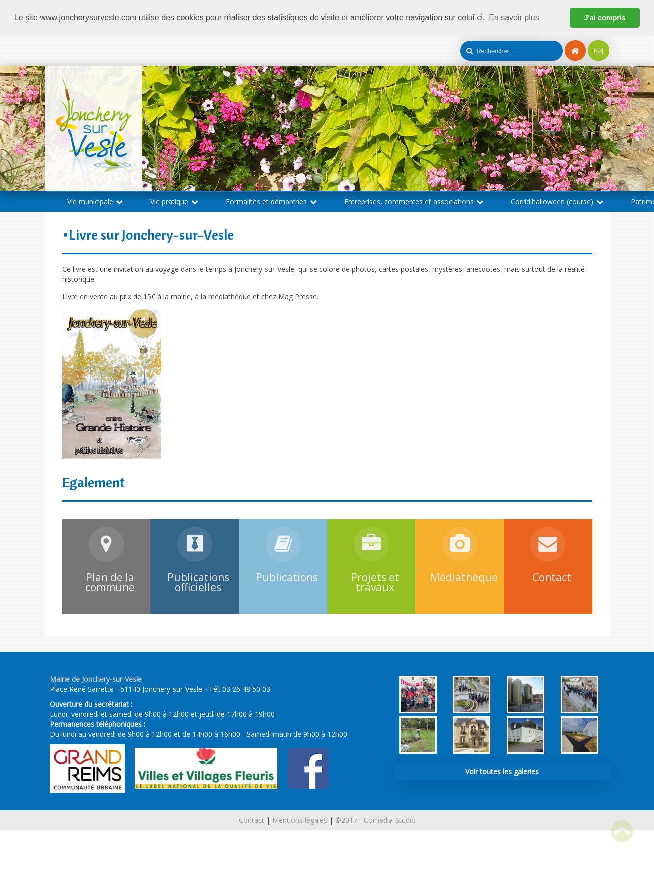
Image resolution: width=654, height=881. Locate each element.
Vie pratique (174, 201)
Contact (251, 820)
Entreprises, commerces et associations (414, 201)
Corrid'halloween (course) (557, 201)
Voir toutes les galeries (502, 771)
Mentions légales (299, 820)
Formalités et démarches (271, 201)
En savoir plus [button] (514, 18)
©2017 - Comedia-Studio (375, 820)
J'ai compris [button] (604, 18)
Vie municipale (95, 201)
